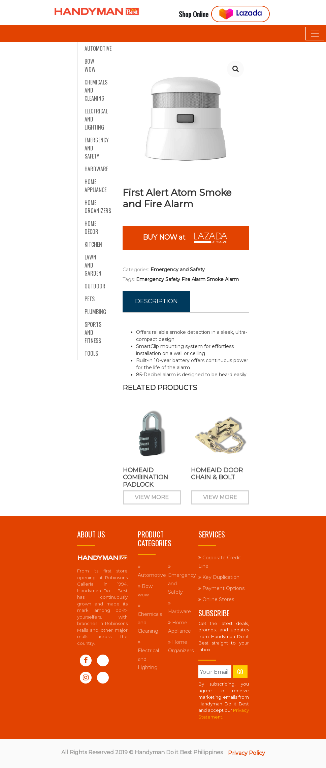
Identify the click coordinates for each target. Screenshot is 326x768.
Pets (90, 299)
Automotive (98, 48)
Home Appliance (95, 186)
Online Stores (216, 599)
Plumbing (95, 312)
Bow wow (90, 65)
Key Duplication (218, 577)
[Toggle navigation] (314, 33)
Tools (91, 353)
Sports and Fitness (93, 332)
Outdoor (95, 286)
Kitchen (93, 244)
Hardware (96, 169)
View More (152, 501)
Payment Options (221, 588)
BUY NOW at (186, 238)
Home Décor (91, 227)
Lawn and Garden (93, 265)
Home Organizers (98, 207)
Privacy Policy (246, 753)
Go (240, 672)
